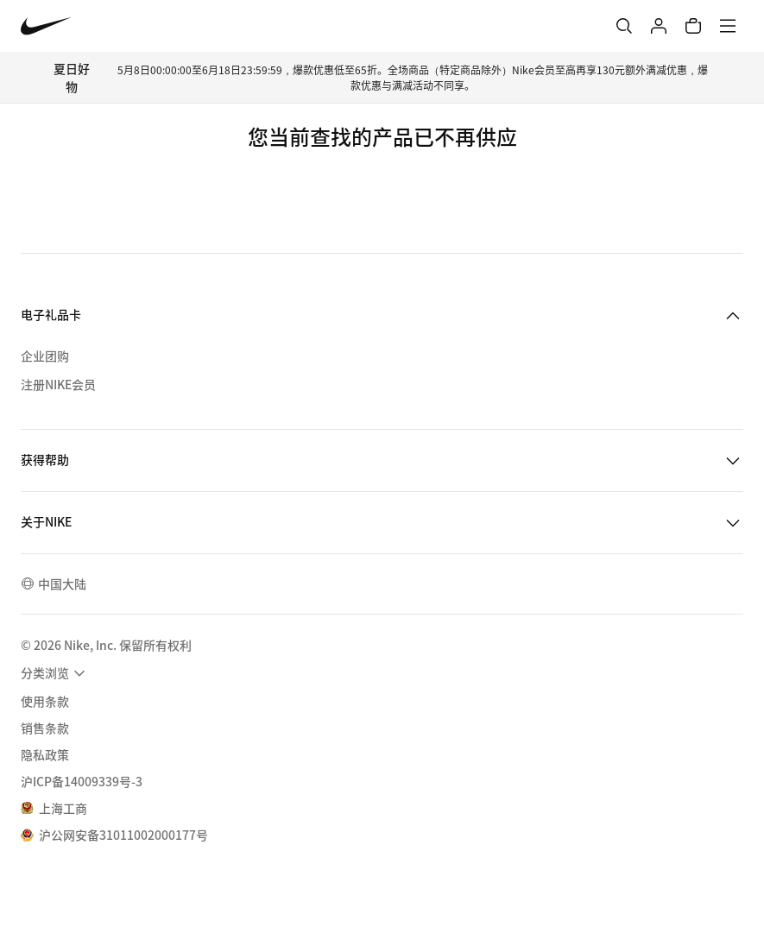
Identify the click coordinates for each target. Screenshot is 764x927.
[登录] (658, 25)
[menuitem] (55, 673)
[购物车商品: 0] (693, 25)
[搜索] (624, 25)
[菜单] (727, 25)
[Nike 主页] (46, 26)
